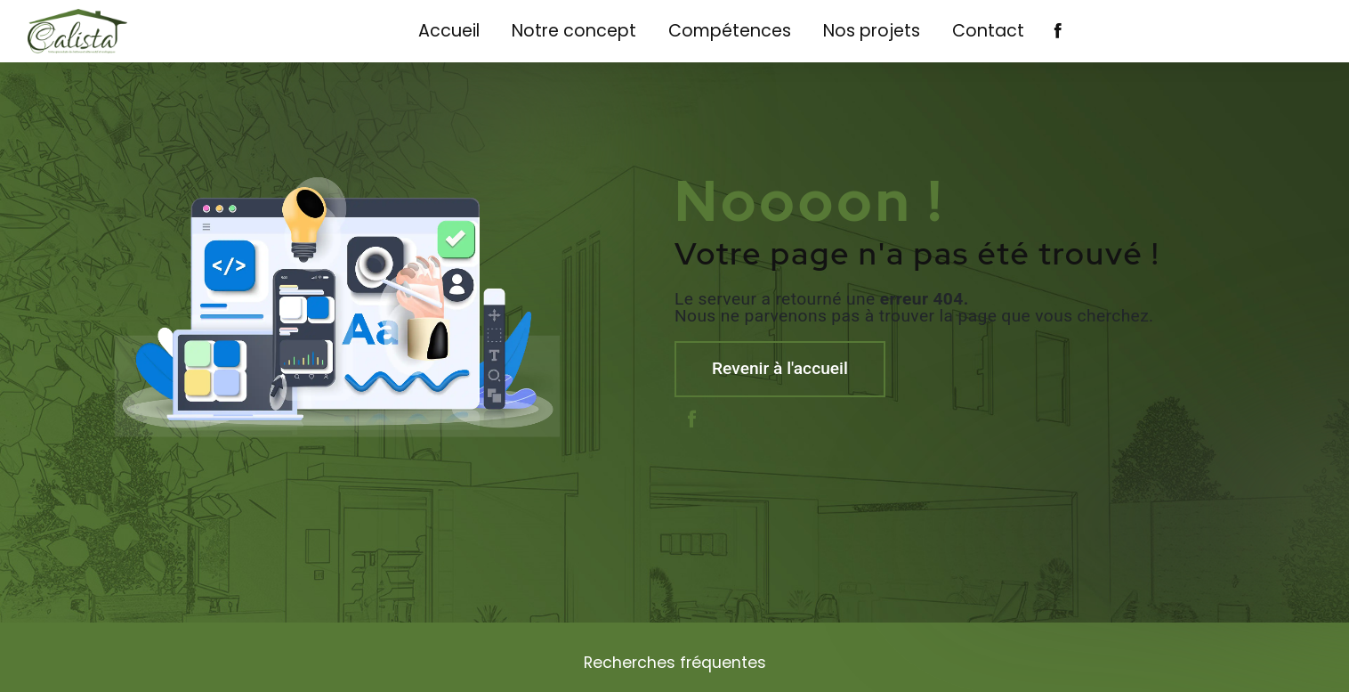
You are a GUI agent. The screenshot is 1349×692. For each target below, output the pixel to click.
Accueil (449, 31)
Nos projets (871, 31)
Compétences (729, 31)
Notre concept (574, 31)
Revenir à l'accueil (780, 368)
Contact (988, 31)
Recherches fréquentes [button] (675, 662)
